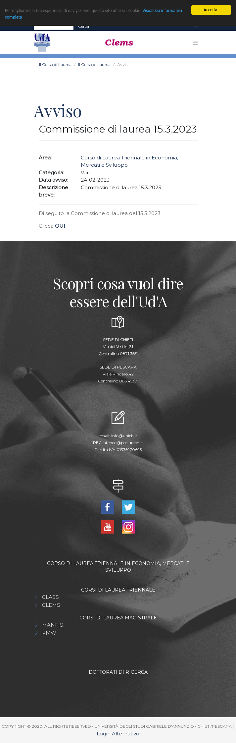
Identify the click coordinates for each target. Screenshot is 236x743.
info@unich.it (124, 435)
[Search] (53, 26)
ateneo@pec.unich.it (123, 442)
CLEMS (51, 605)
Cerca (83, 26)
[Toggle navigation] (196, 26)
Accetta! (211, 10)
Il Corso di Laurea (55, 64)
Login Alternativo (118, 733)
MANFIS (52, 625)
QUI (60, 226)
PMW (49, 633)
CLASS (50, 597)
